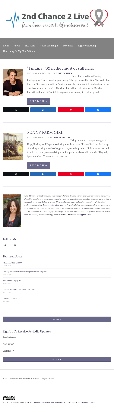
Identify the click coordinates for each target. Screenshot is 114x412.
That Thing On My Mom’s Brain (19, 51)
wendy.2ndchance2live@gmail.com (76, 214)
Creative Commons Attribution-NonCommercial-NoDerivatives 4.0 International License (60, 402)
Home (6, 45)
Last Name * (8, 351)
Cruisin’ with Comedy (10, 298)
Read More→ (38, 101)
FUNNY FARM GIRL (45, 133)
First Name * (8, 344)
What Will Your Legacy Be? (12, 280)
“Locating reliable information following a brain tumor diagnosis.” (25, 272)
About (17, 45)
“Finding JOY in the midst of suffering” (61, 68)
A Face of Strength (49, 45)
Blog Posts (30, 45)
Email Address (10, 337)
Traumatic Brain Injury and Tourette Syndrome (18, 289)
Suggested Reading (87, 45)
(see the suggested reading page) (51, 205)
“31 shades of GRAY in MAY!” (12, 263)
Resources (68, 45)
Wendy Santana (64, 73)
